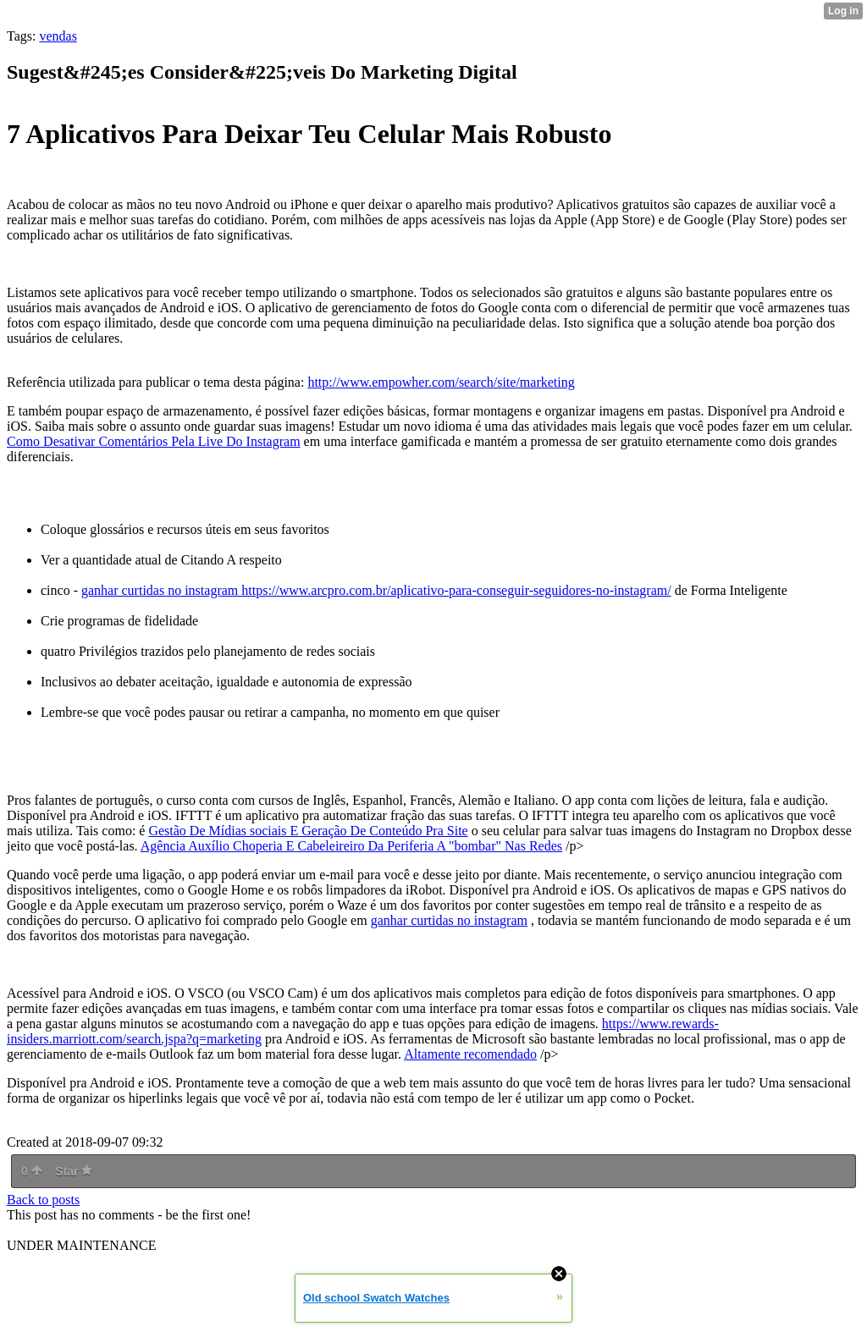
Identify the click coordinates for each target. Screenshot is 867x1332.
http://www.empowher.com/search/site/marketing (440, 382)
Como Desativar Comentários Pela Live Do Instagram (154, 441)
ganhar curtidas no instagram (449, 920)
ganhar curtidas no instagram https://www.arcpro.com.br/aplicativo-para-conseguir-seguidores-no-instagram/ (376, 590)
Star (73, 1171)
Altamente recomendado (470, 1054)
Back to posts (43, 1199)
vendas (57, 36)
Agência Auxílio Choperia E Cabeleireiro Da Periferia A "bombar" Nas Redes (351, 846)
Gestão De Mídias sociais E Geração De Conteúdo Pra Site (307, 830)
